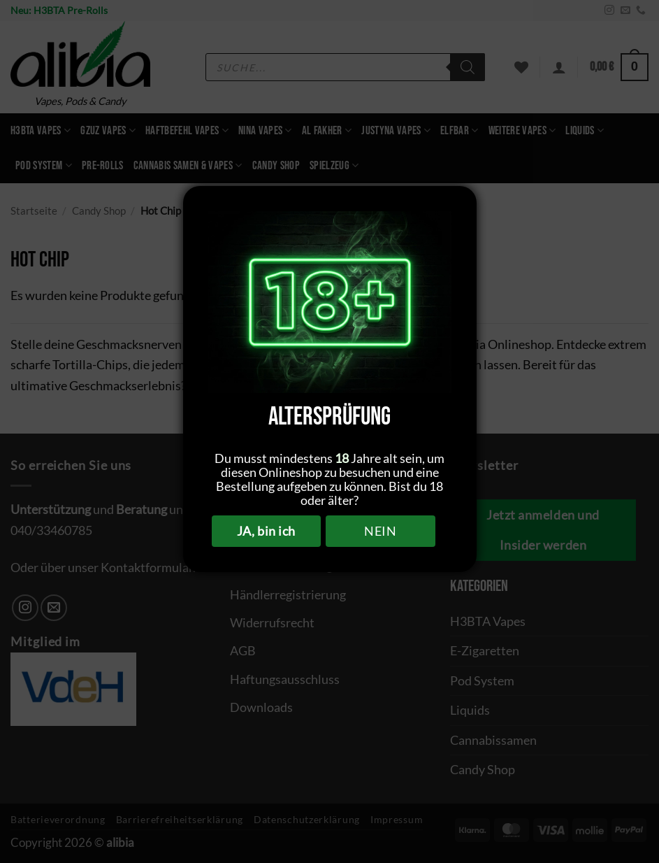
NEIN (380, 531)
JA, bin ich (266, 531)
